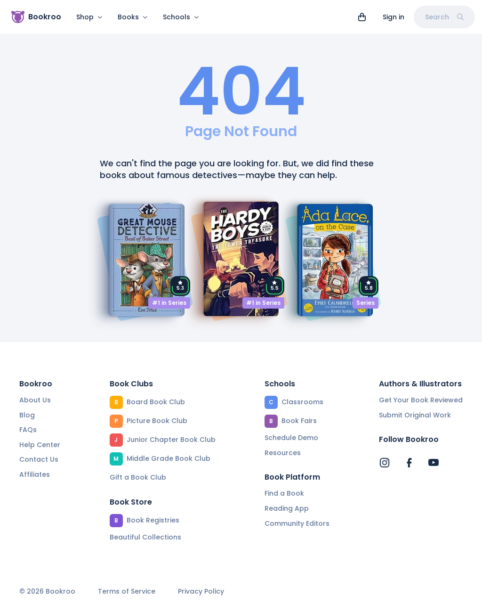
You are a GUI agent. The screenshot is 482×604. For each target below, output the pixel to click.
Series (365, 308)
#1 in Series (169, 308)
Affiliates (34, 474)
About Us (35, 400)
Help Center (39, 444)
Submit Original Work (415, 415)
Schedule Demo (291, 437)
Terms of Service (126, 591)
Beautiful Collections (145, 537)
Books (133, 17)
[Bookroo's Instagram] (384, 462)
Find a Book (284, 493)
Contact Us (38, 459)
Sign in (393, 17)
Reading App (287, 508)
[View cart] (362, 17)
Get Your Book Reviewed (421, 400)
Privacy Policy (201, 591)
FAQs (28, 429)
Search (444, 17)
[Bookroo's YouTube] (433, 462)
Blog (27, 415)
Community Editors (297, 523)
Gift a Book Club (138, 477)
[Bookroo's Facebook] (409, 462)
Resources (283, 452)
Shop (89, 17)
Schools (181, 17)
